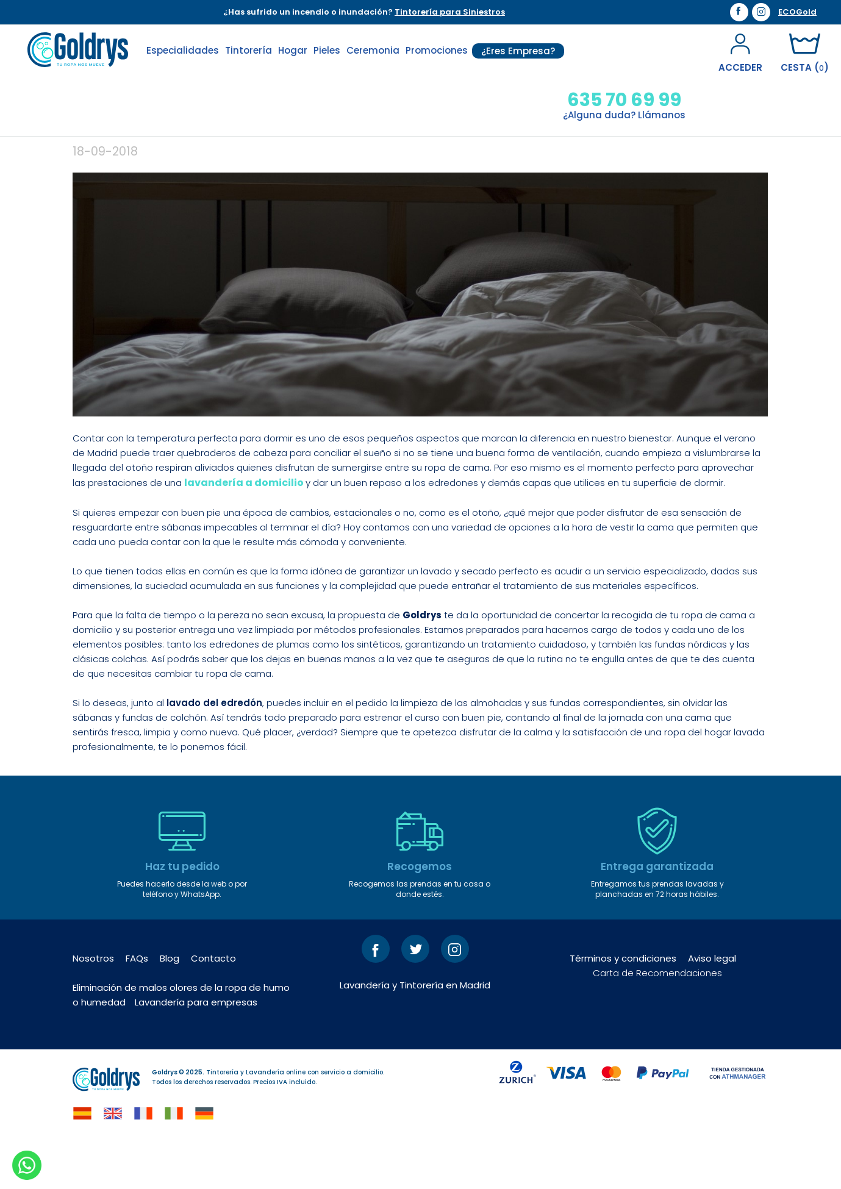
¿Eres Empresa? (518, 51)
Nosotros (93, 1005)
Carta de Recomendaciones (657, 1020)
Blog (169, 1005)
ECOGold (797, 12)
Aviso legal (712, 1005)
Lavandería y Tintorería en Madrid (415, 1032)
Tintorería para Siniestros (450, 12)
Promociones (437, 50)
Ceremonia (372, 50)
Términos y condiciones (623, 1005)
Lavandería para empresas (196, 1049)
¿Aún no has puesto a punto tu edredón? (319, 166)
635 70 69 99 (624, 100)
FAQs (137, 1005)
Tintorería (248, 50)
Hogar (292, 50)
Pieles (326, 50)
